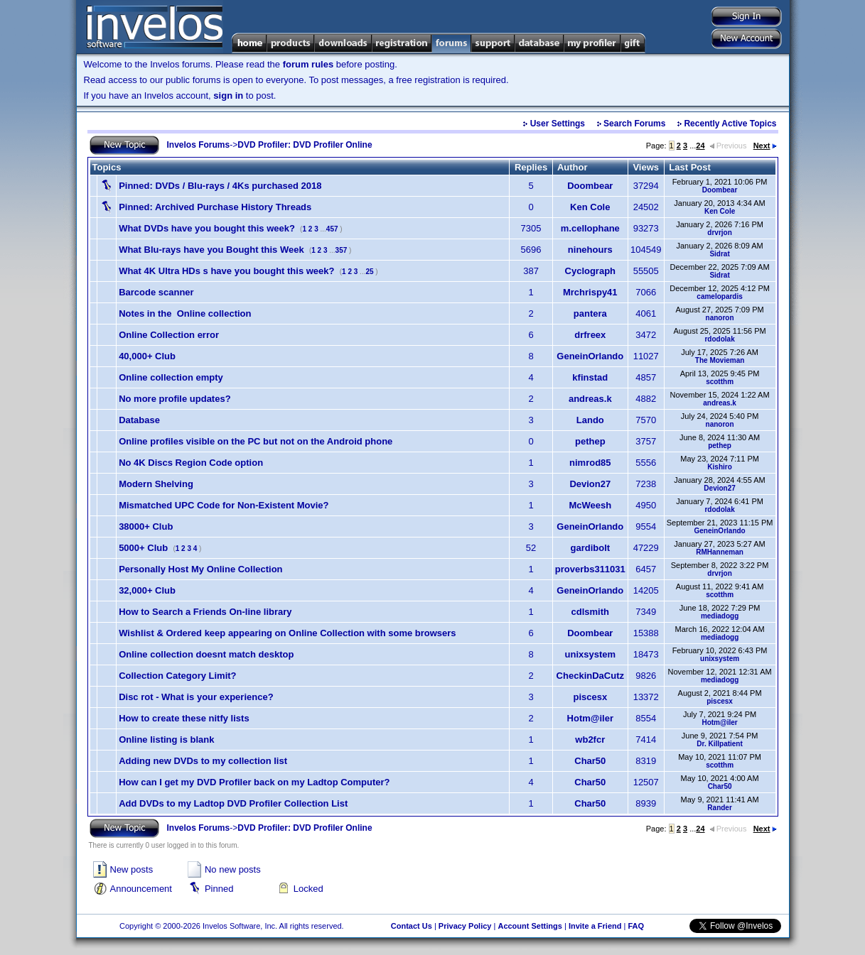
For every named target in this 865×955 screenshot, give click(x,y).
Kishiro (719, 467)
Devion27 (590, 484)
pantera (590, 313)
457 (332, 229)
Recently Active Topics (730, 124)
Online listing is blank (166, 739)
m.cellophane (590, 228)
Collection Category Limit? (177, 675)
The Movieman (719, 360)
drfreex (590, 334)
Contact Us (411, 926)
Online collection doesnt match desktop (206, 654)
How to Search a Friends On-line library (205, 611)
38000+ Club (146, 526)
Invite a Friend (595, 926)
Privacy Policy (465, 926)
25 (369, 271)
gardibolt (590, 547)
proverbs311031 (590, 569)
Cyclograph (590, 271)
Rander (719, 808)
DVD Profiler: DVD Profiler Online (304, 145)
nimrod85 (590, 462)
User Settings (557, 124)
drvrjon (719, 232)
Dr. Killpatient (719, 744)
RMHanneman (719, 552)
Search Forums (634, 124)
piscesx (590, 697)
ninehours (590, 249)
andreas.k (590, 398)
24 (700, 145)
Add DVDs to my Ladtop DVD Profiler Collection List (233, 803)
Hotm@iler (590, 718)
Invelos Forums (198, 145)
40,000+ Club (147, 356)
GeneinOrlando (590, 356)
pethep (590, 441)
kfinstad (590, 377)
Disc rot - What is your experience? (196, 697)
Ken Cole (590, 207)
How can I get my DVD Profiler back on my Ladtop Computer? (254, 782)
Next (765, 145)
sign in (228, 95)
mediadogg (719, 616)
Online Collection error (169, 334)
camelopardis (719, 296)
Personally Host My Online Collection (200, 569)
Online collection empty (171, 377)
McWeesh (590, 505)
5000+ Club (143, 547)
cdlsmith (590, 611)
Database (139, 420)
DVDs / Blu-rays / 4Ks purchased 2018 (220, 185)
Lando (590, 420)
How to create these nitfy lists (184, 718)
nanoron (720, 318)
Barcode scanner (156, 292)
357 (341, 250)
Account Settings (530, 926)
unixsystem (590, 654)
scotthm (720, 382)
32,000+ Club (147, 590)
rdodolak (719, 339)
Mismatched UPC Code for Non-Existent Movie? (223, 505)
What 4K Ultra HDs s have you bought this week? (226, 271)
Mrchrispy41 (590, 292)
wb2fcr (590, 739)
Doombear (590, 185)
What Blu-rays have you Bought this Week (211, 249)
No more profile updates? (174, 398)
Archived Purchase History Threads (215, 207)
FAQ (636, 926)
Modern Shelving (156, 484)
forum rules (308, 64)
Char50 (590, 760)
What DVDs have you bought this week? (207, 228)
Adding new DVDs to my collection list (203, 760)
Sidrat (719, 254)
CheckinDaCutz (590, 675)
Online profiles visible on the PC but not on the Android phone (255, 441)
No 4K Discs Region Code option (191, 462)
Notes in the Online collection (185, 313)
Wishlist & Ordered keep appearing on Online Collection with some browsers (287, 633)
